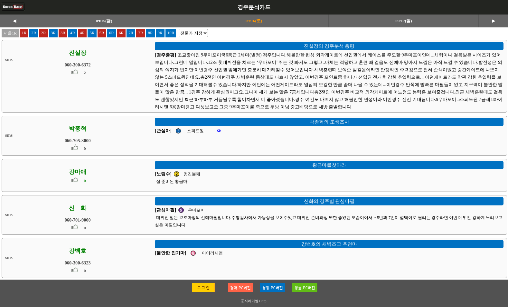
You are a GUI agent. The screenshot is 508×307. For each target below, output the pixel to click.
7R (130, 32)
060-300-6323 (78, 262)
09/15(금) (104, 20)
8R (150, 32)
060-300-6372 (78, 64)
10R (170, 32)
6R (111, 32)
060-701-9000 (78, 220)
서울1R (10, 33)
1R (24, 32)
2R (33, 32)
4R (72, 32)
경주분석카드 (254, 7)
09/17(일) (403, 20)
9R (160, 32)
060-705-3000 (78, 140)
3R (53, 32)
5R (91, 32)
